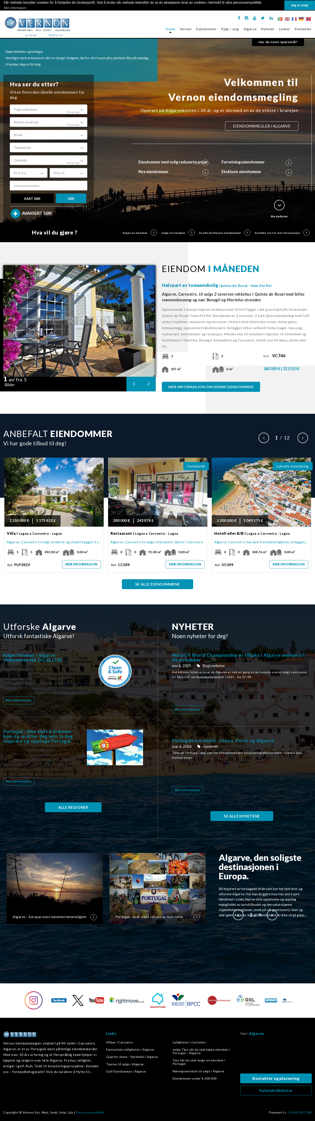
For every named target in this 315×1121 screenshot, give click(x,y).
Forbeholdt (196, 466)
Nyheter (268, 29)
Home (170, 29)
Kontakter (303, 29)
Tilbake (285, 1109)
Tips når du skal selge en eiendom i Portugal (199, 1062)
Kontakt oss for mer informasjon (282, 232)
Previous (264, 438)
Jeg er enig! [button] (300, 5)
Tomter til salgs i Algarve (125, 1064)
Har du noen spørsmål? (278, 42)
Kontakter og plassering (275, 1078)
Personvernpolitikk (90, 1112)
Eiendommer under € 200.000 (195, 1078)
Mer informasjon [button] (15, 8)
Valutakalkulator (276, 1090)
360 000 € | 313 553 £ (281, 368)
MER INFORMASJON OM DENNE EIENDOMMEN (211, 387)
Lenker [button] (284, 29)
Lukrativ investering (292, 466)
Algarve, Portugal (276, 1055)
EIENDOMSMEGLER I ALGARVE (261, 126)
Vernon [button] (186, 29)
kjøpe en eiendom (140, 232)
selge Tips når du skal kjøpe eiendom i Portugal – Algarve (201, 1051)
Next (303, 438)
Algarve (250, 29)
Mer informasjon (81, 564)
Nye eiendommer (173, 171)
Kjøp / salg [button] (230, 29)
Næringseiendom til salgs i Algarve (198, 1071)
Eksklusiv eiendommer (257, 171)
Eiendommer (206, 29)
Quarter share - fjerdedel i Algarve (132, 1057)
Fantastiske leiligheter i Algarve (130, 1049)
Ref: (275, 356)
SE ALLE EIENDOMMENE (157, 584)
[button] (48, 109)
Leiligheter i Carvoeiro (189, 1042)
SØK (71, 199)
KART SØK (32, 199)
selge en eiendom (178, 232)
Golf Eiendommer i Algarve (126, 1071)
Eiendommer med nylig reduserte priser (173, 162)
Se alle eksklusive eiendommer (224, 232)
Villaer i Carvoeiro (119, 1042)
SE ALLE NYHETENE (242, 816)
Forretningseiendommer (257, 162)
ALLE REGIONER (73, 807)
